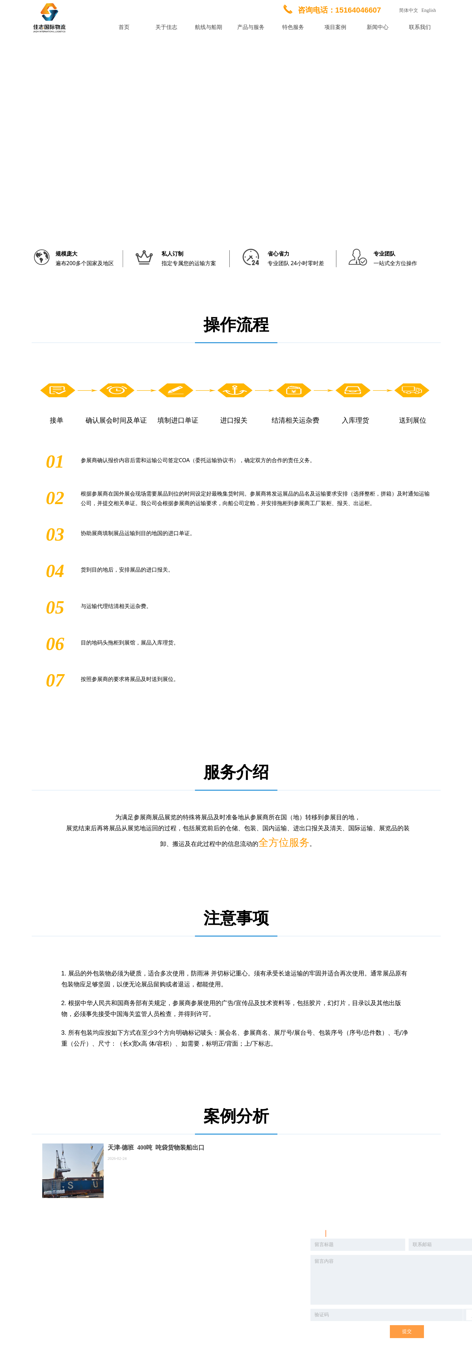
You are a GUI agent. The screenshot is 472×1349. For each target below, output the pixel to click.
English (429, 10)
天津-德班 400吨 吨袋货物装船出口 (156, 1147)
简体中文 (408, 10)
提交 (407, 1331)
